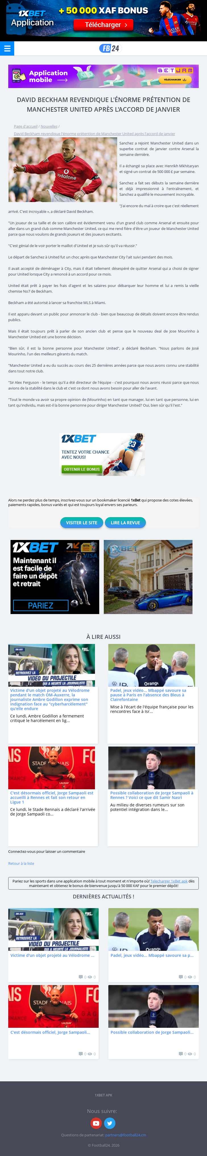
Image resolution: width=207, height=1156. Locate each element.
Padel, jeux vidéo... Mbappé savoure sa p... (152, 955)
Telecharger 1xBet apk (169, 881)
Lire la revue (125, 522)
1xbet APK (103, 1095)
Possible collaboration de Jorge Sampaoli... (152, 1032)
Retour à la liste (21, 863)
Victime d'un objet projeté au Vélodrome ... (52, 955)
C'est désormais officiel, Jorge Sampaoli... (50, 1032)
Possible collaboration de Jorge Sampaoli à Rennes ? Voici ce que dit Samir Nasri (151, 795)
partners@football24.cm (125, 1134)
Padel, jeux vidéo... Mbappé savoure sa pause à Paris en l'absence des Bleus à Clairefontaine (148, 695)
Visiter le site (81, 522)
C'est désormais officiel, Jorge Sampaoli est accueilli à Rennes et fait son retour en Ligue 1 (52, 797)
